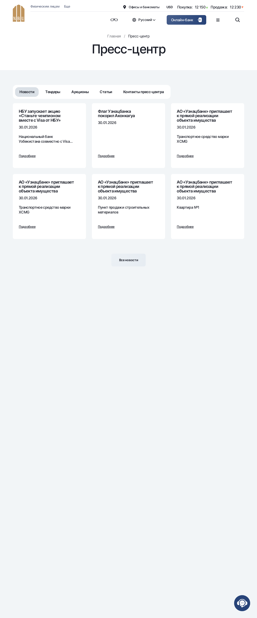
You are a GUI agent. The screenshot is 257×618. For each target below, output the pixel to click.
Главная (114, 36)
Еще (67, 6)
